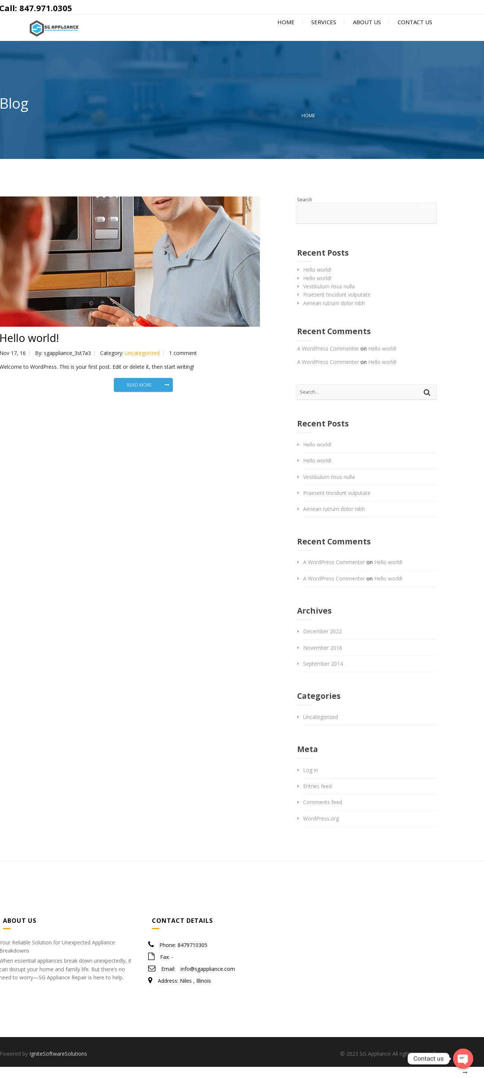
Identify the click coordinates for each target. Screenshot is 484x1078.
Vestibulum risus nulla (329, 297)
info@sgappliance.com (208, 979)
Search (304, 211)
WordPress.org (321, 829)
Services (323, 34)
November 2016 (322, 658)
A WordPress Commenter (328, 359)
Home (285, 34)
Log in (310, 781)
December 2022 (322, 642)
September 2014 (323, 674)
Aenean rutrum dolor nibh (334, 314)
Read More (139, 396)
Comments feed (322, 813)
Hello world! (317, 280)
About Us (366, 34)
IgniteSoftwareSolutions (58, 1064)
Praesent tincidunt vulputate (336, 306)
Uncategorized (142, 364)
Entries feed (317, 797)
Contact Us (414, 34)
